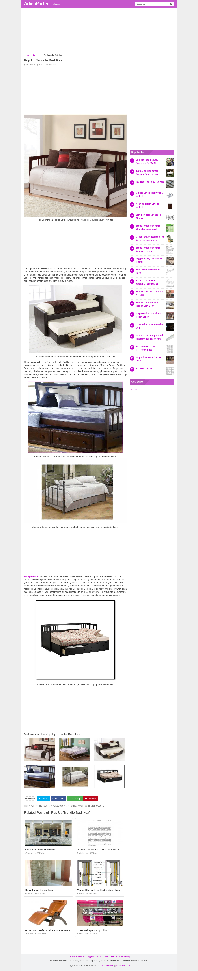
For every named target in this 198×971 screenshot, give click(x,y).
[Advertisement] (99, 31)
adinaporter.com (31, 576)
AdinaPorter (36, 3)
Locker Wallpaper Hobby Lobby (92, 930)
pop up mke (72, 806)
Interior (56, 3)
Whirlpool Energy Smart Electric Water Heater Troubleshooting (107, 890)
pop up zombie (98, 806)
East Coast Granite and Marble (40, 849)
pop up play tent (84, 806)
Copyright (91, 956)
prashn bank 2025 (122, 966)
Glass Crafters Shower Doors (39, 890)
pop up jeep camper (58, 806)
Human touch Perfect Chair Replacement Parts (47, 930)
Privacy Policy (124, 956)
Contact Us (80, 956)
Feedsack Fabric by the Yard (150, 182)
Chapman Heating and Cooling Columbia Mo (98, 849)
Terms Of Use (102, 956)
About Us (113, 956)
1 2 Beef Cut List (144, 368)
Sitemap (71, 956)
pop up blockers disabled (39, 806)
